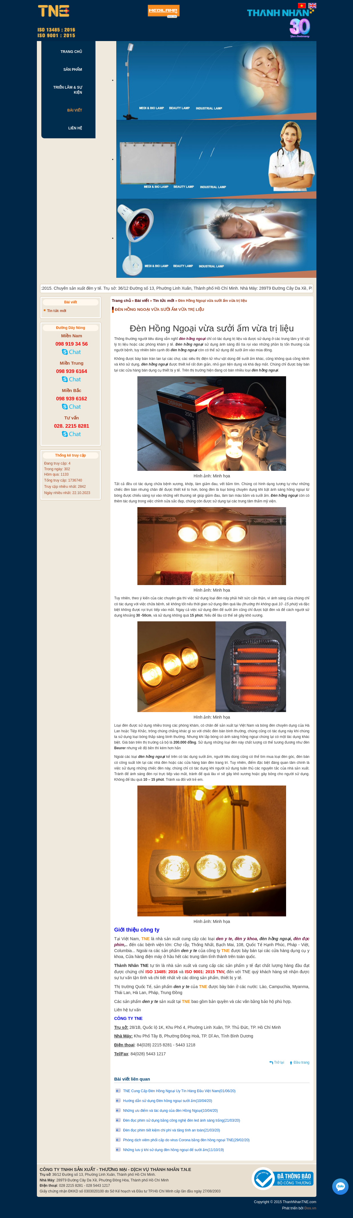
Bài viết (142, 300)
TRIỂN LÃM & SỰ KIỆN (67, 90)
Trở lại (279, 1062)
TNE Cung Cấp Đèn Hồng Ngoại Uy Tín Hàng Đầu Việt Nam (179, 1091)
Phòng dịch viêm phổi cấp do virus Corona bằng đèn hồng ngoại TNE (186, 1140)
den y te (224, 938)
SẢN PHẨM (72, 70)
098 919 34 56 (71, 344)
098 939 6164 (71, 371)
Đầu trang (301, 1062)
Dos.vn (310, 1208)
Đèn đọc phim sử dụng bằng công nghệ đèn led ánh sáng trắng (181, 1120)
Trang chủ (121, 300)
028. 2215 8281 (71, 426)
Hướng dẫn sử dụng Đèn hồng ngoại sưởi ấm (167, 1101)
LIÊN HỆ (75, 128)
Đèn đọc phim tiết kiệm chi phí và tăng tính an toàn (171, 1130)
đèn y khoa (246, 938)
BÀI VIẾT (74, 110)
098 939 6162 (71, 399)
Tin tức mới (163, 300)
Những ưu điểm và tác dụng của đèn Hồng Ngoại (170, 1111)
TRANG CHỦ (71, 52)
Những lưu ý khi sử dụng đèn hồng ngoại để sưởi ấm (173, 1150)
